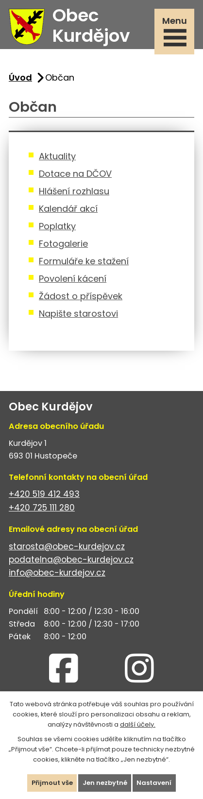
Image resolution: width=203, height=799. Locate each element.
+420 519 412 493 (44, 494)
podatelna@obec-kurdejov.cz (71, 559)
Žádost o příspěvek (80, 296)
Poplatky (57, 226)
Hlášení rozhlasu (74, 191)
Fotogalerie (63, 244)
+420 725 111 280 (42, 507)
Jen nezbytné (105, 782)
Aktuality (57, 156)
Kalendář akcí (68, 209)
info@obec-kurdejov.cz (57, 572)
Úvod (20, 77)
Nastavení (154, 782)
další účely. (137, 724)
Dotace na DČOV (75, 174)
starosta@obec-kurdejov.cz (67, 546)
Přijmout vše (52, 782)
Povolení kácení (72, 278)
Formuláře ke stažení (84, 261)
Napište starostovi (78, 313)
